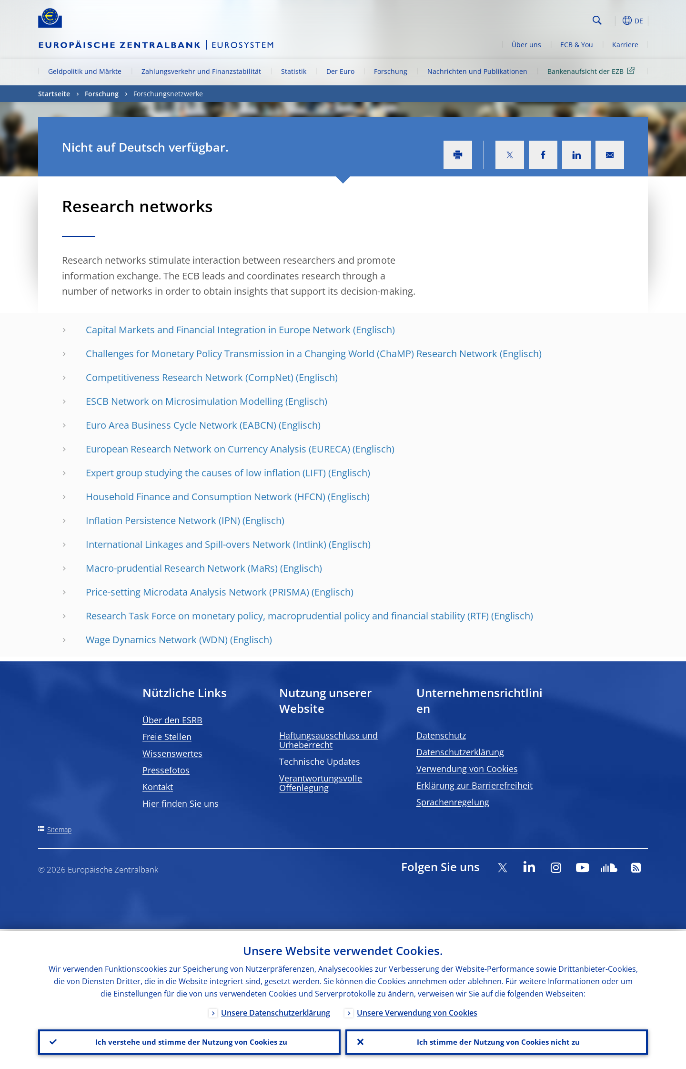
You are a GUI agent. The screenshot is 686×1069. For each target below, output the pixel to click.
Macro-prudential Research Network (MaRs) (182, 568)
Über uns (526, 44)
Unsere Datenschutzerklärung (275, 1010)
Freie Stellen (167, 736)
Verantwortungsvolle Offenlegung (320, 782)
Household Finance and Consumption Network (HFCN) (205, 496)
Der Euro (340, 71)
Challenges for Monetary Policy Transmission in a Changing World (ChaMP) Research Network (291, 353)
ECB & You (576, 44)
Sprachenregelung (452, 802)
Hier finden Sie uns (180, 803)
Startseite (54, 93)
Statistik (293, 71)
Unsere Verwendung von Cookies (417, 1010)
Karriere (625, 44)
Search (597, 20)
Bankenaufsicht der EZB (592, 71)
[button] (614, 20)
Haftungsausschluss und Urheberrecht (328, 740)
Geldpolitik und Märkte (84, 71)
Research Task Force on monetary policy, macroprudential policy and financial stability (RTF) (287, 615)
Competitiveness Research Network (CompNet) (189, 377)
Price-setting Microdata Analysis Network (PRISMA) (197, 592)
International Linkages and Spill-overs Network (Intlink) (206, 544)
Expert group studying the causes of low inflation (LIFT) (206, 472)
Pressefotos (166, 770)
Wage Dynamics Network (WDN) (157, 639)
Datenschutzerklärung (460, 752)
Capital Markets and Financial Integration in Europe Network (218, 329)
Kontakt (157, 786)
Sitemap (59, 829)
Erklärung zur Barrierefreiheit (474, 785)
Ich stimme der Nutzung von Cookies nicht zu (497, 1041)
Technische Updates (319, 761)
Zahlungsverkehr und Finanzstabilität (201, 71)
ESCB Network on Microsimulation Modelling (184, 401)
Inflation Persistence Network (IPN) (163, 520)
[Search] (541, 19)
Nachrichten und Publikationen (477, 71)
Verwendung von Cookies (467, 768)
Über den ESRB (172, 720)
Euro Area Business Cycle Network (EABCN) (181, 425)
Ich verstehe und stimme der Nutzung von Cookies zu (189, 1041)
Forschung (390, 71)
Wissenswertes (172, 753)
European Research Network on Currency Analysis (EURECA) (218, 448)
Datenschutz (441, 735)
